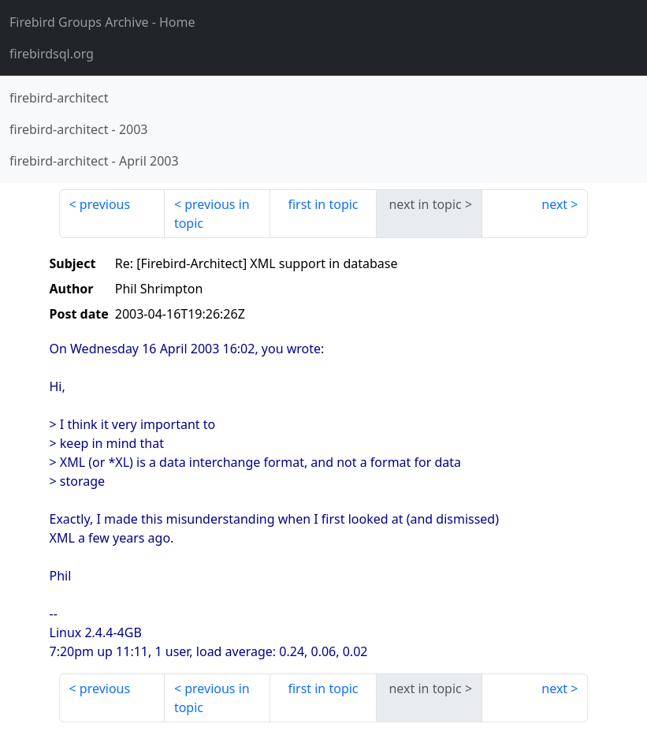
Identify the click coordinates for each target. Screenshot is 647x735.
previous (105, 204)
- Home (102, 22)
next (554, 204)
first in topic (323, 204)
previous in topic (212, 214)
